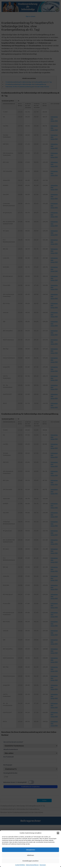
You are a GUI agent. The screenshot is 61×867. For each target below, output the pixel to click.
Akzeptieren (30, 850)
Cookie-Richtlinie (20, 864)
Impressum (43, 864)
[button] (58, 833)
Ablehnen (30, 855)
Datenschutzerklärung (32, 864)
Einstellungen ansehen (30, 861)
